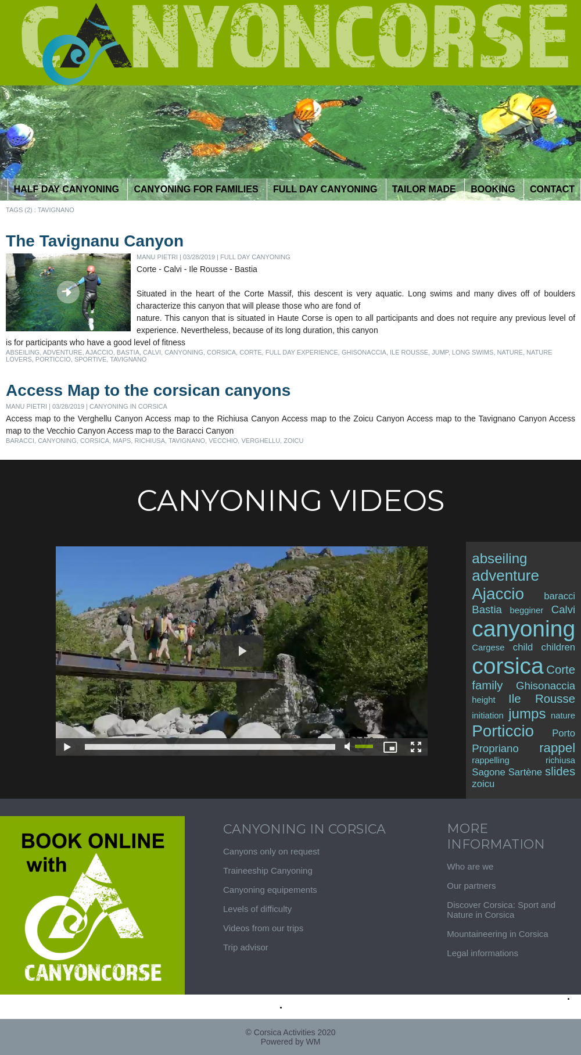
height (483, 699)
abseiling (23, 352)
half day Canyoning (68, 189)
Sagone (488, 772)
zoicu (293, 440)
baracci (20, 440)
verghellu (260, 440)
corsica (221, 352)
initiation (487, 715)
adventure (63, 352)
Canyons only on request (271, 851)
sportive (90, 359)
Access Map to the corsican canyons (148, 390)
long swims (473, 352)
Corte (250, 352)
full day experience (302, 352)
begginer (526, 610)
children (558, 647)
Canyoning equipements (270, 890)
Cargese (488, 647)
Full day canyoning (326, 189)
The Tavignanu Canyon (95, 241)
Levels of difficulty (257, 909)
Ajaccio (99, 352)
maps (122, 440)
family (487, 685)
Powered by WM (291, 1041)
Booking (494, 189)
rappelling (490, 760)
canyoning (183, 352)
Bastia (128, 352)
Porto (563, 733)
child (523, 647)
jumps (527, 713)
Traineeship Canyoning (268, 870)
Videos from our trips (263, 928)
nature (510, 352)
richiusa (149, 440)
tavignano (128, 359)
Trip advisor (245, 947)
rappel (557, 748)
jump (440, 352)
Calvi (152, 352)
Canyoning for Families (197, 189)
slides (560, 771)
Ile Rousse (409, 352)
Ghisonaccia (364, 352)
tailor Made (425, 189)
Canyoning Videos (290, 500)
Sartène (525, 772)
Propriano (495, 748)
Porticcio (53, 359)
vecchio (223, 440)
